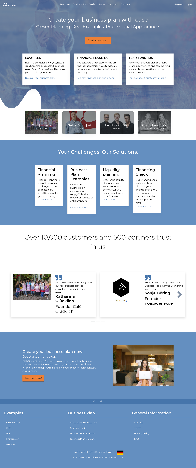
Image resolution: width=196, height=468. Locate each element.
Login (189, 4)
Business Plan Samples (82, 433)
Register (178, 4)
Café (8, 428)
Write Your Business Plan (83, 422)
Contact (138, 422)
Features (65, 4)
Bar (8, 433)
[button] (33, 124)
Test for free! (33, 378)
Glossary (125, 4)
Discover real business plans (40, 78)
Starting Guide (78, 428)
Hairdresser (12, 439)
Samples (112, 4)
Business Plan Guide (84, 4)
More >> (10, 444)
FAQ (136, 439)
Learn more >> (45, 199)
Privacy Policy (141, 433)
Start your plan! (98, 40)
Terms (137, 428)
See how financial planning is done (95, 78)
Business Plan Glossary (82, 439)
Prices (101, 4)
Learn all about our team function (147, 78)
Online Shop (13, 422)
